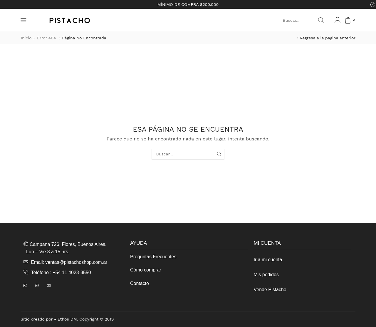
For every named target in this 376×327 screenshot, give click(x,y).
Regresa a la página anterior (327, 38)
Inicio (26, 38)
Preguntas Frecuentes (153, 256)
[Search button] (321, 20)
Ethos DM (67, 319)
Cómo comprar (145, 269)
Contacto (139, 283)
